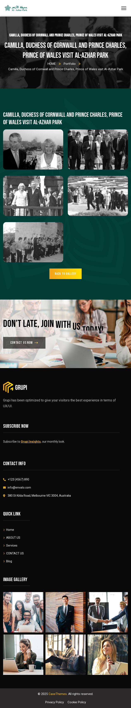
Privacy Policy (54, 702)
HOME (52, 64)
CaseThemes (58, 694)
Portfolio (70, 64)
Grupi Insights (31, 441)
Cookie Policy (77, 702)
